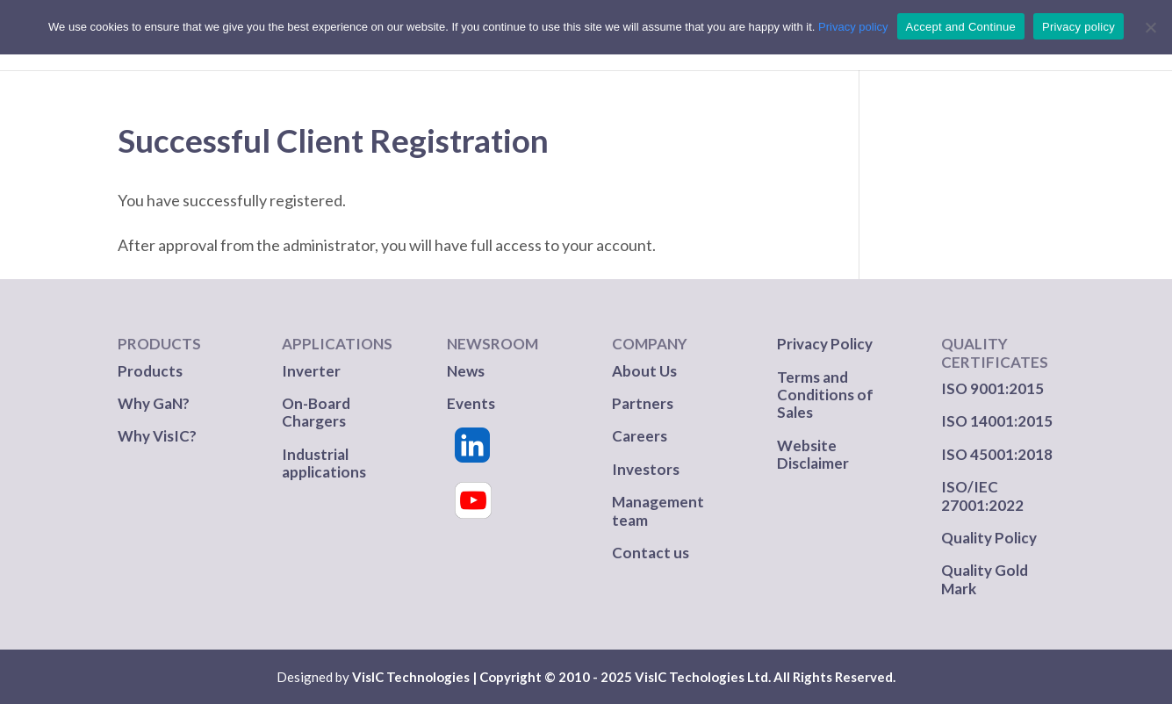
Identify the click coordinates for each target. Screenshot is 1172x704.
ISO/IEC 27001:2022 (982, 496)
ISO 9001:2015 (992, 388)
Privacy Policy (825, 343)
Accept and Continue (961, 26)
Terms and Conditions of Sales (825, 395)
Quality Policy (989, 537)
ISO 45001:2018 (997, 454)
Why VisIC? (157, 436)
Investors (645, 469)
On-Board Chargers (316, 412)
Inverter (311, 371)
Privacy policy (853, 26)
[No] (1150, 27)
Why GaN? (154, 403)
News (466, 371)
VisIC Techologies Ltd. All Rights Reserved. (765, 677)
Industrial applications (324, 463)
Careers (639, 436)
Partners (644, 403)
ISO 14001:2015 (997, 421)
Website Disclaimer (813, 454)
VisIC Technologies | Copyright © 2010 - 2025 (492, 677)
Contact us (650, 552)
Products (150, 371)
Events (471, 403)
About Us (644, 371)
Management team (658, 510)
